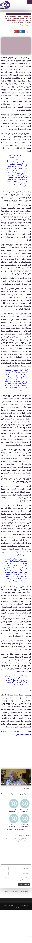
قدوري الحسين (25, 25)
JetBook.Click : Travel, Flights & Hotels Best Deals (16, 891)
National (22, 14)
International (14, 14)
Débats (8, 14)
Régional (28, 14)
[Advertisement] (17, 786)
